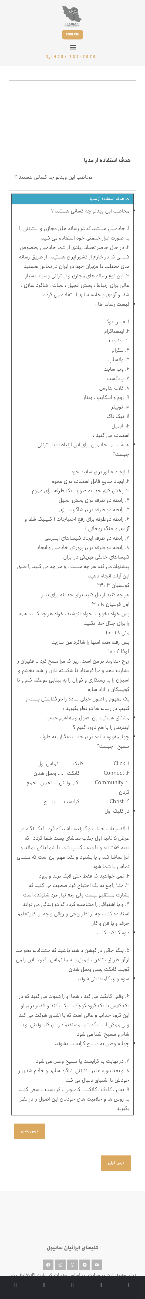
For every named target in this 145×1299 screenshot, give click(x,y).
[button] (73, 47)
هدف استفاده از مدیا (107, 199)
